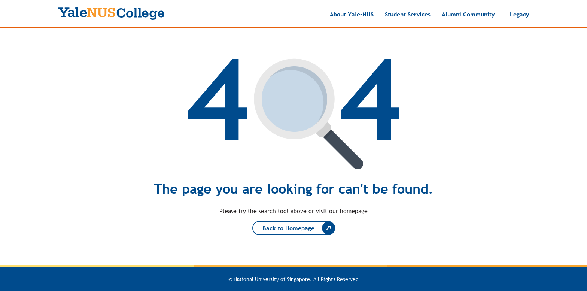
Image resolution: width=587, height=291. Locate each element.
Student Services (408, 14)
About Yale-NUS (352, 14)
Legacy (519, 14)
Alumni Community (468, 14)
